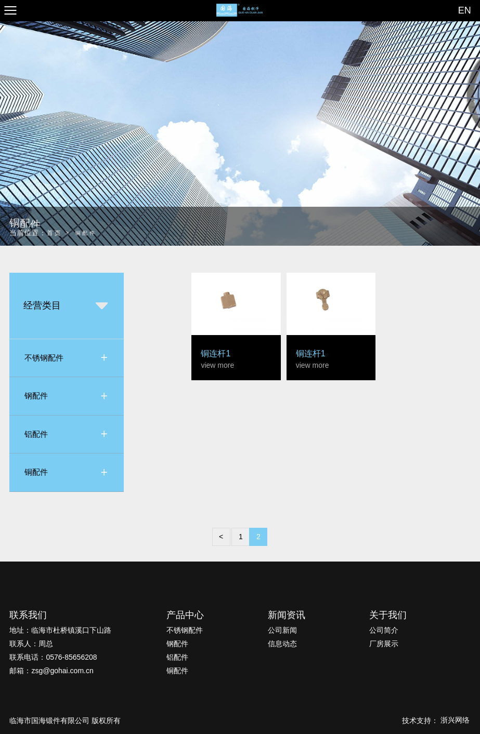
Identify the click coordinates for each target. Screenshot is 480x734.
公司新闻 (282, 630)
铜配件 (177, 670)
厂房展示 (383, 643)
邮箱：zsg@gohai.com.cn (51, 670)
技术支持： (436, 721)
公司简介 (383, 630)
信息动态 (282, 643)
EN (464, 10)
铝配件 (177, 657)
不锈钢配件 (184, 630)
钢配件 (177, 643)
